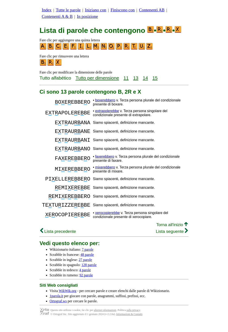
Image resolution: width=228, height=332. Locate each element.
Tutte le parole (68, 10)
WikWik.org (67, 301)
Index (47, 10)
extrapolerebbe (107, 111)
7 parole (87, 260)
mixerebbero (105, 172)
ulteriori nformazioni (105, 320)
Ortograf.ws (58, 312)
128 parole (89, 275)
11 (126, 77)
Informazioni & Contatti (129, 324)
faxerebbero (104, 162)
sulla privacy (133, 320)
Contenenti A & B (57, 16)
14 (145, 77)
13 (135, 77)
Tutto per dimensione (97, 77)
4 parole (85, 281)
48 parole (87, 265)
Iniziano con (95, 10)
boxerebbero (105, 100)
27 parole (85, 270)
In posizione (87, 16)
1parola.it (56, 307)
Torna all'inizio (172, 235)
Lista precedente (58, 242)
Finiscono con (123, 10)
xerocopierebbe (107, 223)
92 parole (86, 286)
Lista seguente (172, 242)
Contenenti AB (152, 10)
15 (154, 77)
